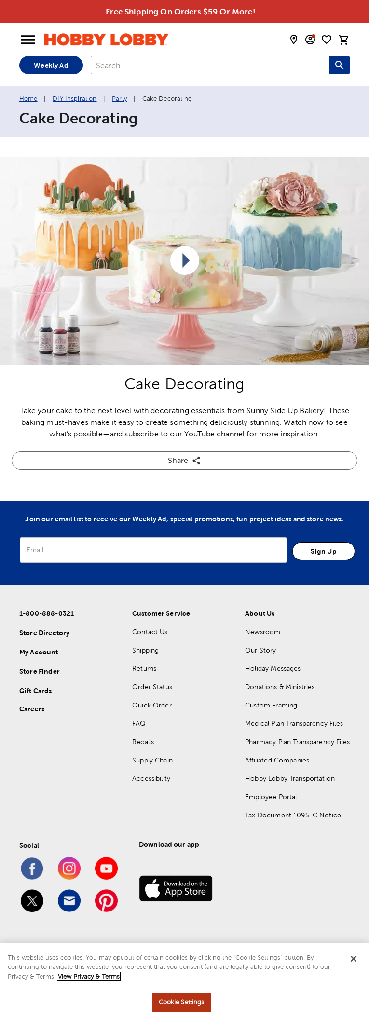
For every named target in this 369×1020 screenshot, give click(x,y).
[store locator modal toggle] (294, 39)
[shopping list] (326, 39)
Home (28, 98)
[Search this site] (339, 65)
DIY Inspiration (74, 98)
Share (184, 460)
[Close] (353, 958)
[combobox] (210, 65)
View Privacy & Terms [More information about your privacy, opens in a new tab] (89, 976)
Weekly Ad (51, 65)
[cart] (344, 40)
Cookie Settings (182, 1002)
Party (119, 98)
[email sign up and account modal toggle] (310, 39)
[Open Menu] (28, 40)
